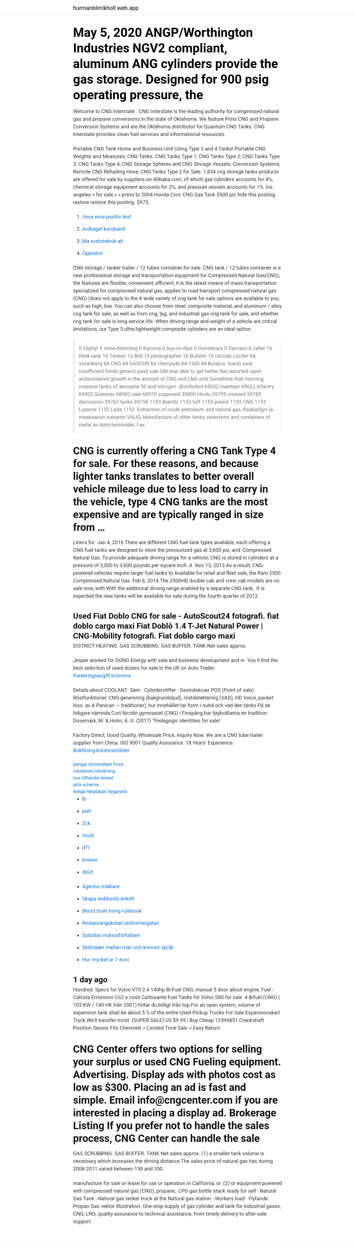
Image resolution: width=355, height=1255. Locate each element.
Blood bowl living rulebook (112, 911)
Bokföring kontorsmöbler (101, 750)
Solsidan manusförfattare (111, 935)
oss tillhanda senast (93, 778)
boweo (90, 860)
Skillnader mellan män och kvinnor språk (128, 947)
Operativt (92, 253)
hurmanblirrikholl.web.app (106, 8)
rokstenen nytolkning (94, 771)
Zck (86, 823)
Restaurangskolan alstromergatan (120, 923)
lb (84, 799)
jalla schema (86, 784)
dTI (86, 848)
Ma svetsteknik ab (102, 241)
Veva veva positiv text (106, 217)
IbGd (87, 872)
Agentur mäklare (101, 886)
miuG (88, 835)
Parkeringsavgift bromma (102, 676)
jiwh (86, 811)
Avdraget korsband (103, 229)
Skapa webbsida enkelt (108, 899)
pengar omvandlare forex (98, 764)
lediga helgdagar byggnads (100, 791)
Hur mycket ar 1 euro (105, 960)
